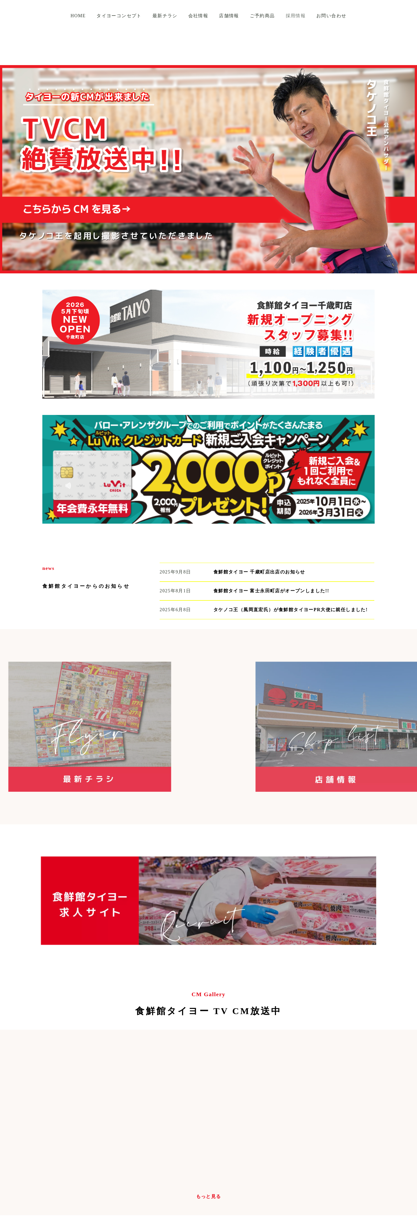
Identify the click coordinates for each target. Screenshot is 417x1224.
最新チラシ (165, 15)
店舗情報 (229, 15)
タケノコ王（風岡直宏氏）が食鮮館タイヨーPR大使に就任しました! (290, 609)
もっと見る (208, 1196)
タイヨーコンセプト (119, 15)
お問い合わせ (331, 15)
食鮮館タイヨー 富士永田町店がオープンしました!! (271, 590)
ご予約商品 (262, 15)
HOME (78, 15)
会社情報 (198, 15)
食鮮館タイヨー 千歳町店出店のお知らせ (259, 572)
